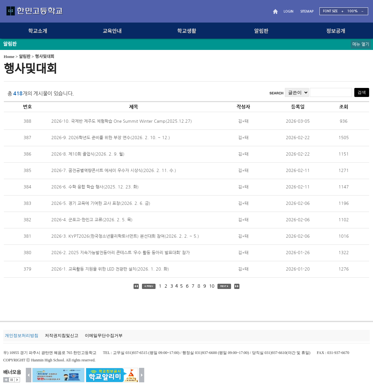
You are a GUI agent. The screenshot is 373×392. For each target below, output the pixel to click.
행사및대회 (45, 56)
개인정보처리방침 (21, 335)
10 (211, 286)
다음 (142, 375)
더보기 (6, 379)
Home (9, 56)
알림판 (25, 56)
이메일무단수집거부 (104, 335)
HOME (276, 11)
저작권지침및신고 (61, 335)
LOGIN (288, 11)
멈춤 (12, 379)
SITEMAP (307, 11)
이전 (28, 375)
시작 (17, 379)
